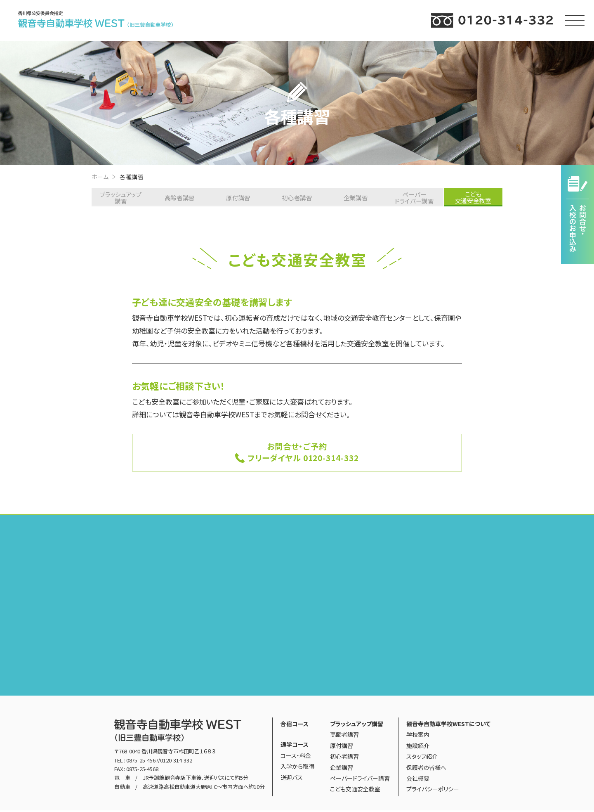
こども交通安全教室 (355, 790)
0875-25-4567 (142, 761)
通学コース (294, 746)
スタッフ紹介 (422, 758)
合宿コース (294, 725)
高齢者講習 (179, 197)
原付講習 (238, 197)
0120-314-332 (176, 761)
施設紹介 (417, 747)
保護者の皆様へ (426, 769)
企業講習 (356, 197)
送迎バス (291, 778)
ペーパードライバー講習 (415, 197)
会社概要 (417, 780)
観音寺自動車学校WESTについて (448, 725)
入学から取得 (297, 768)
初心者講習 (297, 197)
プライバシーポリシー (432, 790)
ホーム (100, 177)
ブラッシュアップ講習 (120, 197)
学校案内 (417, 736)
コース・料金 (295, 757)
